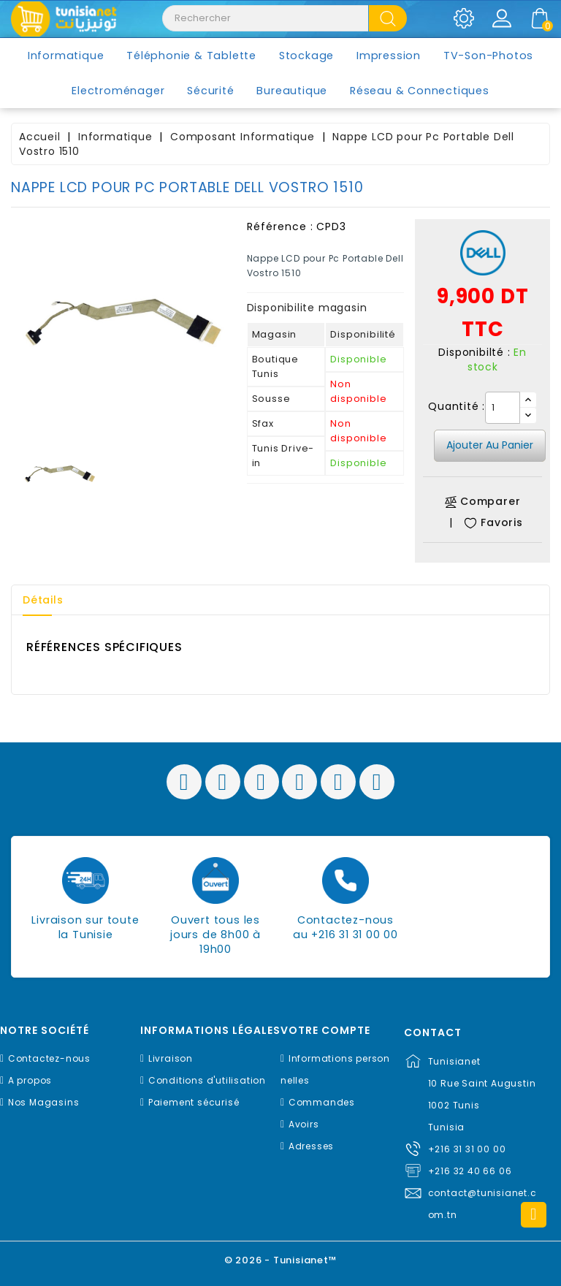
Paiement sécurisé (194, 1102)
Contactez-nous (49, 1058)
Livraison (170, 1058)
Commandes (322, 1102)
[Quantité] (502, 408)
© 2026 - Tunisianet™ (280, 1260)
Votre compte (325, 1030)
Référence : (280, 226)
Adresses (311, 1146)
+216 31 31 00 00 (467, 1149)
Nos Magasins (44, 1102)
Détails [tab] (43, 600)
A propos (30, 1080)
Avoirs (304, 1124)
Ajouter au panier (489, 445)
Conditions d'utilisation (207, 1080)
